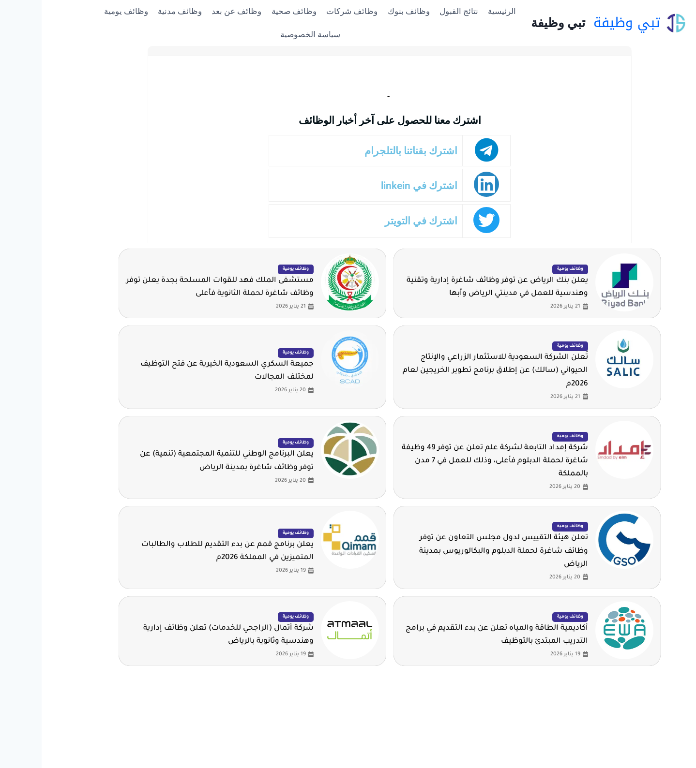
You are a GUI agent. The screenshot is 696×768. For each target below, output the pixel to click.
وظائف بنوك (367, 11)
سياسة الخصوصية (269, 34)
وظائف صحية (252, 11)
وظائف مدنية (138, 11)
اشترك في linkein (381, 185)
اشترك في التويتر (383, 220)
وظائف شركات (310, 11)
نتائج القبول (417, 11)
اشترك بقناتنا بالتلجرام (373, 150)
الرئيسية (460, 11)
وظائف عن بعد (195, 11)
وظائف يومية (84, 11)
